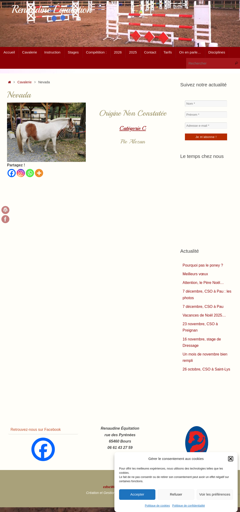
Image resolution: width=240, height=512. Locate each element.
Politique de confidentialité (188, 505)
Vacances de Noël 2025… (204, 315)
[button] (230, 458)
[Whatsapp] (30, 173)
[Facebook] (12, 173)
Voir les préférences (214, 494)
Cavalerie (24, 82)
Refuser (176, 494)
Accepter (137, 494)
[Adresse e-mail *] (206, 125)
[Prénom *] (206, 114)
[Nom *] (206, 103)
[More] (39, 173)
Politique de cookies (157, 505)
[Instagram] (21, 173)
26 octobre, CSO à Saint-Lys (206, 369)
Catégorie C (132, 128)
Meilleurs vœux (195, 274)
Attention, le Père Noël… (203, 283)
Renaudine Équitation (51, 9)
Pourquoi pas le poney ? (203, 265)
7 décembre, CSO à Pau (203, 307)
